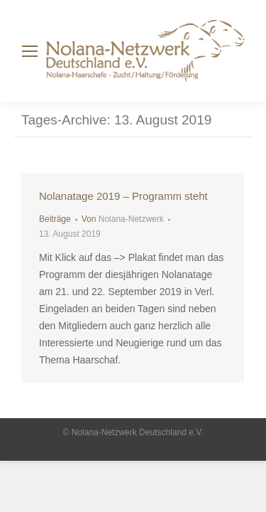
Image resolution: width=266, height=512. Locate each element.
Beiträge (55, 219)
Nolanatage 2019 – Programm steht (123, 196)
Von (123, 219)
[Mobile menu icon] (29, 51)
